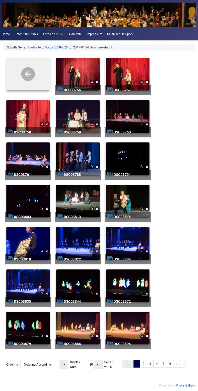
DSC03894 (122, 344)
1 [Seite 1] (137, 364)
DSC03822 (72, 259)
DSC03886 (72, 344)
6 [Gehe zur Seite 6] (170, 364)
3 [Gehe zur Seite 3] (150, 364)
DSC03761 (22, 175)
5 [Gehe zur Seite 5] (163, 364)
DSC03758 (22, 132)
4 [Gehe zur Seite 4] (157, 364)
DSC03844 (72, 301)
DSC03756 (72, 90)
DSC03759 (72, 132)
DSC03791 (122, 175)
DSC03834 (122, 259)
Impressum (94, 34)
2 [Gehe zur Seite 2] (143, 364)
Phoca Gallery (185, 385)
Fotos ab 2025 (53, 34)
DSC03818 (22, 259)
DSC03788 (72, 175)
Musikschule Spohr (120, 34)
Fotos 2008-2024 (26, 34)
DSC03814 (122, 217)
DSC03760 (122, 132)
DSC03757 (122, 90)
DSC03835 (22, 301)
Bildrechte (75, 34)
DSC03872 (122, 301)
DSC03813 (72, 217)
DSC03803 (22, 217)
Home (6, 34)
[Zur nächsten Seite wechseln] (176, 364)
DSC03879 (22, 344)
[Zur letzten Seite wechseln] (182, 364)
